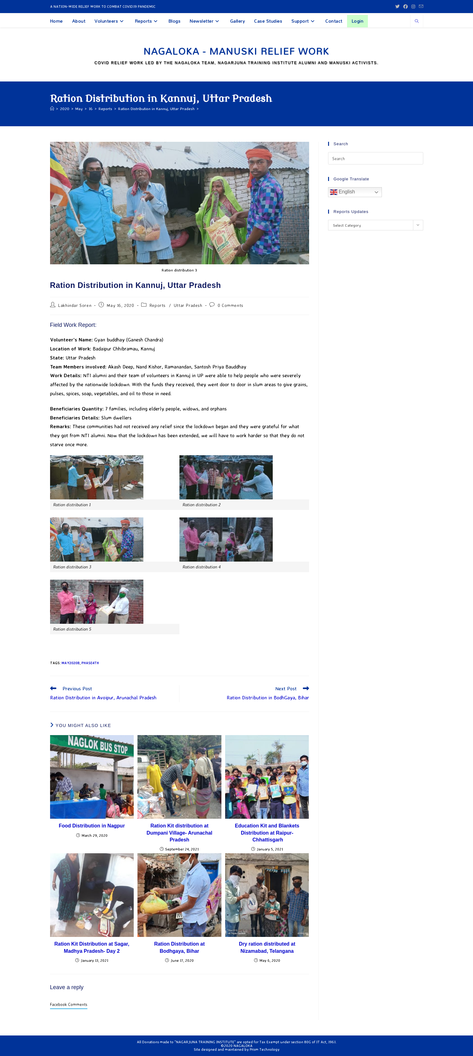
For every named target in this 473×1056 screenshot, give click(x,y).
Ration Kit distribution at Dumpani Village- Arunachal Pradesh (179, 832)
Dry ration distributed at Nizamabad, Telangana (267, 947)
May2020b (71, 663)
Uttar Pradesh (188, 305)
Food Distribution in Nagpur (92, 825)
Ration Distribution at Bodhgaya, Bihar (179, 947)
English (342, 192)
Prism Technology (265, 1049)
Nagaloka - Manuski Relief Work (236, 51)
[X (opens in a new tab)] (397, 6)
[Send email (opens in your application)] (420, 6)
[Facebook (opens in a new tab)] (405, 6)
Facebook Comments (68, 1004)
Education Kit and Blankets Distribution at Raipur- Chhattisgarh (267, 832)
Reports (158, 305)
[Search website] (416, 21)
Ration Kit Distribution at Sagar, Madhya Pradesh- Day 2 (91, 947)
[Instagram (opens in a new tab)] (413, 6)
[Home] (52, 108)
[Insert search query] (375, 158)
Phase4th (90, 663)
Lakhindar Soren (74, 305)
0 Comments (230, 305)
